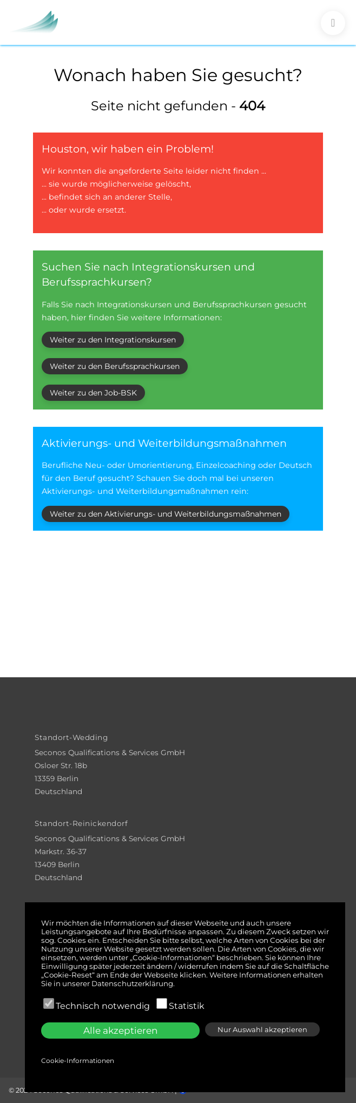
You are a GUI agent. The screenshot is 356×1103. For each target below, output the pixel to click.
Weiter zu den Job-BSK (93, 393)
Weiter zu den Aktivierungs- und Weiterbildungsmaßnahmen (165, 514)
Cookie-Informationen (77, 1060)
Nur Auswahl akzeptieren (262, 1029)
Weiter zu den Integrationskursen (113, 340)
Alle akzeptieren (120, 1030)
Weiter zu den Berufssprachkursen (115, 366)
